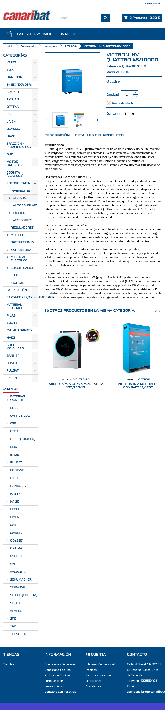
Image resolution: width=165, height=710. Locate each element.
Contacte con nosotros (60, 691)
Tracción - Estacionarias (19, 145)
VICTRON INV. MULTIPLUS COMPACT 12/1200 (138, 386)
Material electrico (15, 306)
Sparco (13, 92)
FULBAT (13, 370)
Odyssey (13, 129)
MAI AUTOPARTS (19, 330)
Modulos (18, 235)
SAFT (13, 564)
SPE (12, 618)
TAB (12, 626)
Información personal (100, 664)
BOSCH (12, 363)
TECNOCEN (18, 634)
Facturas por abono (99, 675)
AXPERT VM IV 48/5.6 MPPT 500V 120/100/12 (76, 386)
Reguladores (22, 227)
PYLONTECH (19, 556)
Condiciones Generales (60, 664)
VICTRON (17, 282)
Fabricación (17, 290)
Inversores (20, 190)
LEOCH (12, 378)
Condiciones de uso (58, 669)
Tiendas (8, 664)
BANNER (13, 355)
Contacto (66, 34)
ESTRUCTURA (21, 249)
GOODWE (16, 470)
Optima (13, 106)
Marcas (11, 389)
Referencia (113, 66)
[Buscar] (82, 18)
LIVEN (14, 517)
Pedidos (91, 669)
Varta (11, 62)
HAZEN (15, 493)
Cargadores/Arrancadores (22, 297)
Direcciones (93, 680)
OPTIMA (15, 548)
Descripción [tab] (57, 135)
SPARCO (15, 610)
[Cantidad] (127, 94)
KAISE (14, 501)
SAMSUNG (17, 571)
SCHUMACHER (20, 579)
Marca (110, 72)
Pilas (11, 315)
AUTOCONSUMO (25, 205)
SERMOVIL (17, 587)
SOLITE (12, 323)
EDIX (13, 447)
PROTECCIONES (22, 242)
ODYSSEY (16, 540)
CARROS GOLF (20, 415)
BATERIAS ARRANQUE (16, 398)
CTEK (13, 431)
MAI (12, 525)
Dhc (10, 154)
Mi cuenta (96, 654)
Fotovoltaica (18, 183)
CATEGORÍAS (27, 34)
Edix (10, 70)
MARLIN (15, 532)
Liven (11, 121)
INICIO (47, 34)
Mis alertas (93, 686)
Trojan (13, 99)
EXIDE (14, 454)
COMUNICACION (23, 268)
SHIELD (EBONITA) (23, 595)
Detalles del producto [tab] (99, 135)
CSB (9, 114)
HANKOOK (17, 486)
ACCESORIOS (22, 220)
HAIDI (11, 337)
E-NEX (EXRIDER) (22, 439)
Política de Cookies (57, 675)
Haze (11, 136)
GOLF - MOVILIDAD (15, 347)
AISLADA (19, 198)
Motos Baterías (14, 163)
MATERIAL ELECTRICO (19, 259)
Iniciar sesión (153, 3)
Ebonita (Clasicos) (15, 174)
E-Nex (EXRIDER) (19, 84)
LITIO (15, 275)
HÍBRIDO (19, 213)
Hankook (14, 77)
